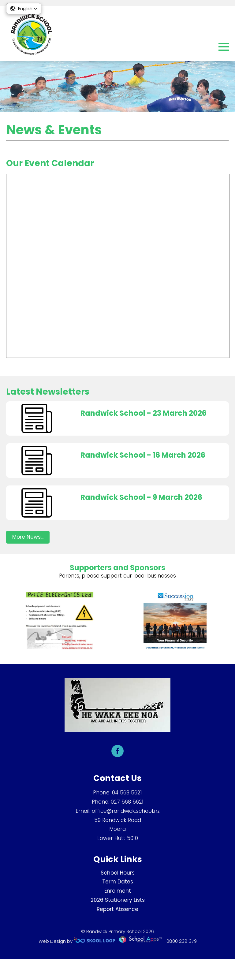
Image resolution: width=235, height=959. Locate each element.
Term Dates (117, 881)
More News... (27, 537)
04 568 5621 (127, 792)
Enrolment (117, 890)
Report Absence (117, 909)
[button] (23, 8)
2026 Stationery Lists (118, 900)
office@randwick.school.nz (126, 811)
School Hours (118, 872)
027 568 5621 (127, 801)
